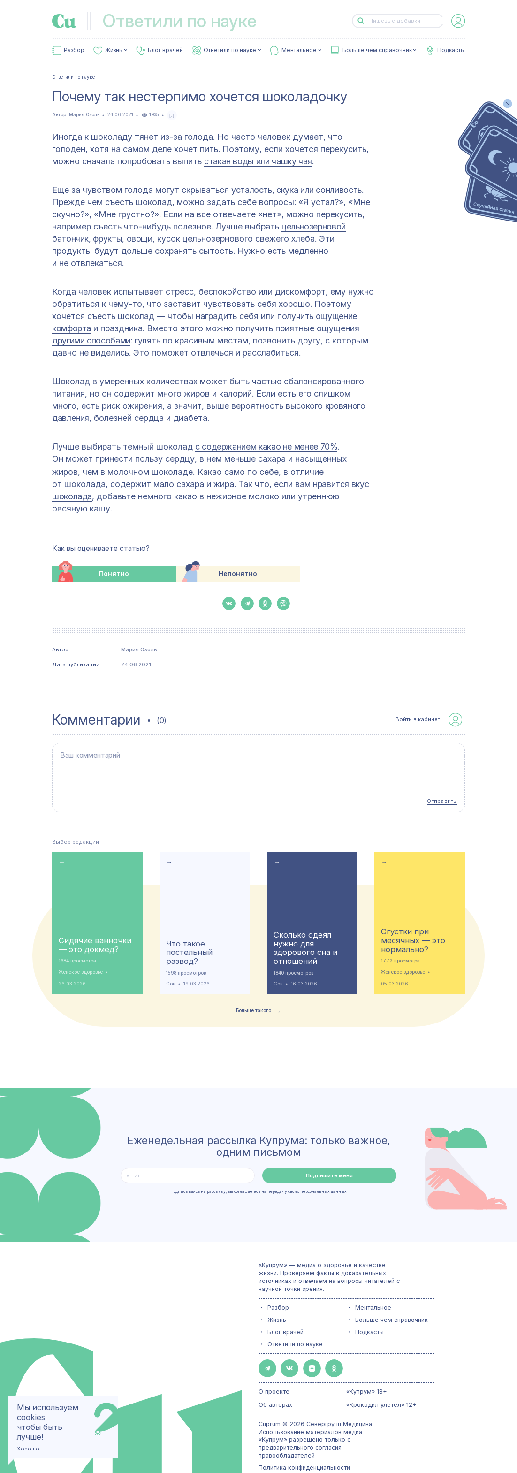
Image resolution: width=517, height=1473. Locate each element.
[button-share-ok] (265, 603)
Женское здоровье (81, 957)
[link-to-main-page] (64, 21)
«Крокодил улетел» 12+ (381, 1385)
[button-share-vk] (229, 603)
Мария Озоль (84, 114)
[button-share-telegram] (247, 603)
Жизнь (113, 50)
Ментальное (299, 50)
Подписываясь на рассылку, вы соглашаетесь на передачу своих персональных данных (258, 1177)
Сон (170, 968)
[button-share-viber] (283, 603)
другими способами (91, 340)
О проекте (273, 1372)
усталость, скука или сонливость (296, 190)
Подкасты (451, 50)
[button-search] (361, 21)
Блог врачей (165, 50)
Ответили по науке (230, 50)
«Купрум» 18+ (366, 1372)
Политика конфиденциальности (304, 1448)
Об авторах (275, 1385)
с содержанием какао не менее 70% (266, 446)
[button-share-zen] (300, 1351)
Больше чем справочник (377, 50)
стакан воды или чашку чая (258, 161)
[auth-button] (458, 21)
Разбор (74, 50)
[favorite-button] (172, 115)
